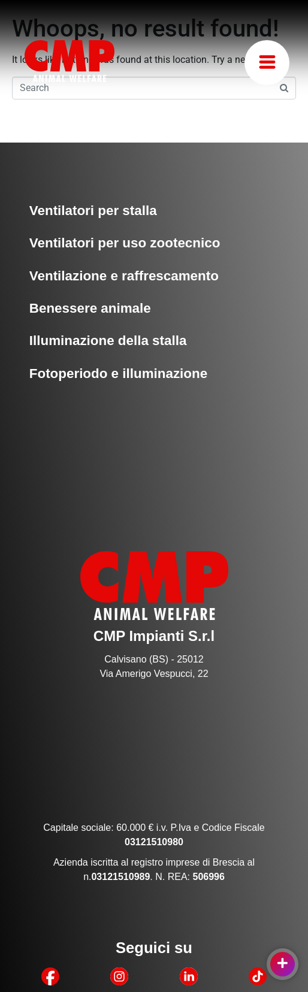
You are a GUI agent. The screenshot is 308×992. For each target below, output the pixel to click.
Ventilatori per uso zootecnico (125, 242)
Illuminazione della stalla (108, 340)
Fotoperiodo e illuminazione (118, 373)
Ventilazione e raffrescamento (124, 275)
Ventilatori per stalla (93, 210)
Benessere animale (90, 308)
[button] (266, 62)
